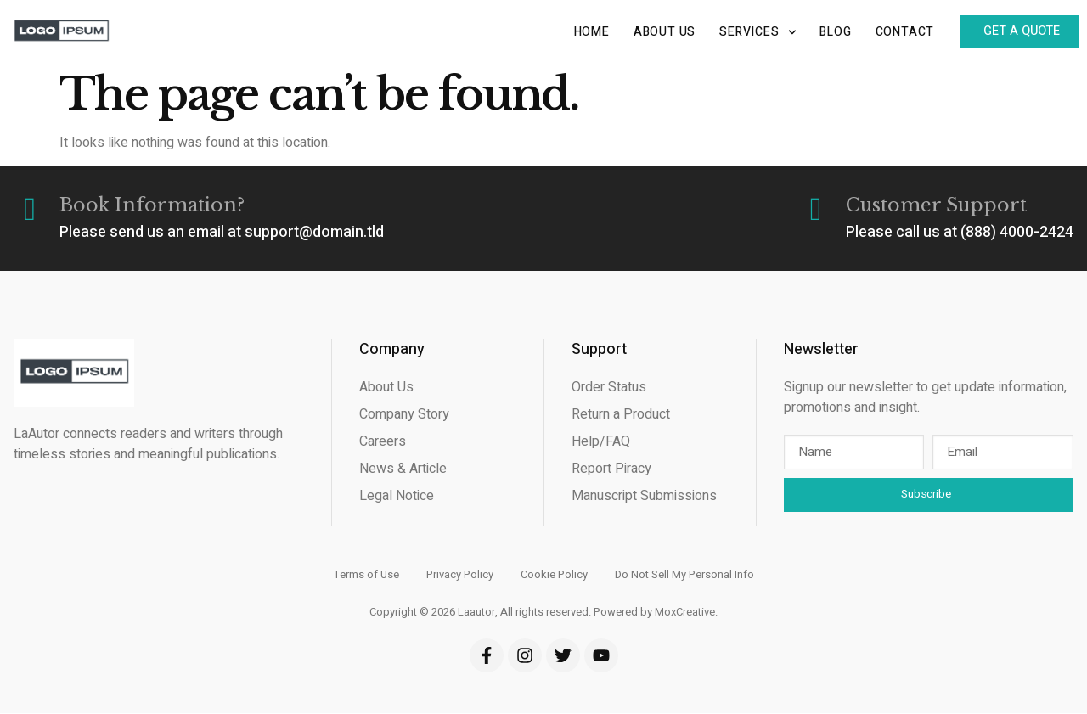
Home (581, 32)
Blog (825, 32)
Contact (894, 32)
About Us (654, 32)
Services (747, 32)
